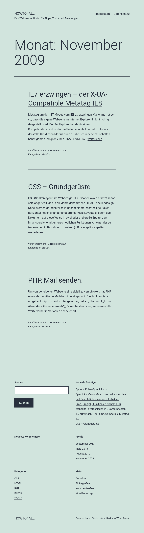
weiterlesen (95, 139)
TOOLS (18, 498)
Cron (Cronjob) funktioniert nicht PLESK (98, 403)
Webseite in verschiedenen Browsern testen (101, 408)
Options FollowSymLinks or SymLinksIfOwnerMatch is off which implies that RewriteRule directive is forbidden (101, 394)
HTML (48, 154)
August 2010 (83, 453)
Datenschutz (122, 14)
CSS (47, 247)
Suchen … (19, 382)
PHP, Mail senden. (55, 280)
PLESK (18, 493)
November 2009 (85, 458)
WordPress (122, 518)
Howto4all (24, 13)
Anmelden (81, 478)
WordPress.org (84, 493)
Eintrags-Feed (83, 483)
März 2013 (82, 448)
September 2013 (85, 443)
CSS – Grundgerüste (59, 187)
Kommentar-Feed (85, 488)
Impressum (102, 14)
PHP (47, 326)
